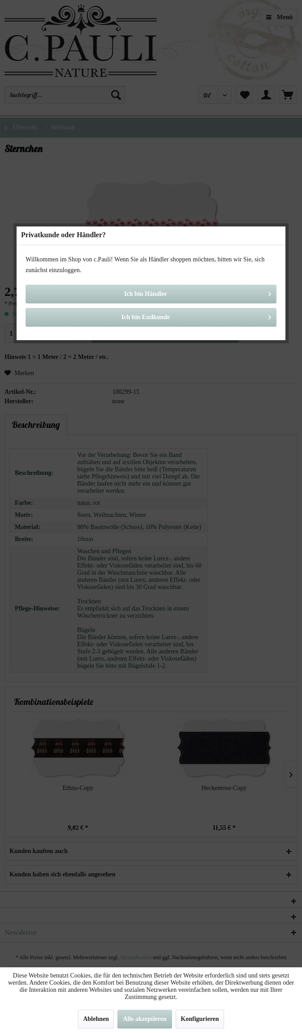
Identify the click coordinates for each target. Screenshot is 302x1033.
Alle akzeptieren (144, 1019)
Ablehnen (96, 1019)
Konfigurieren (200, 1019)
